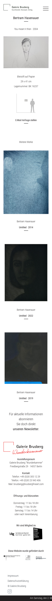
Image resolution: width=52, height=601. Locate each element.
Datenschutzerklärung (18, 580)
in (9, 591)
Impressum (13, 575)
